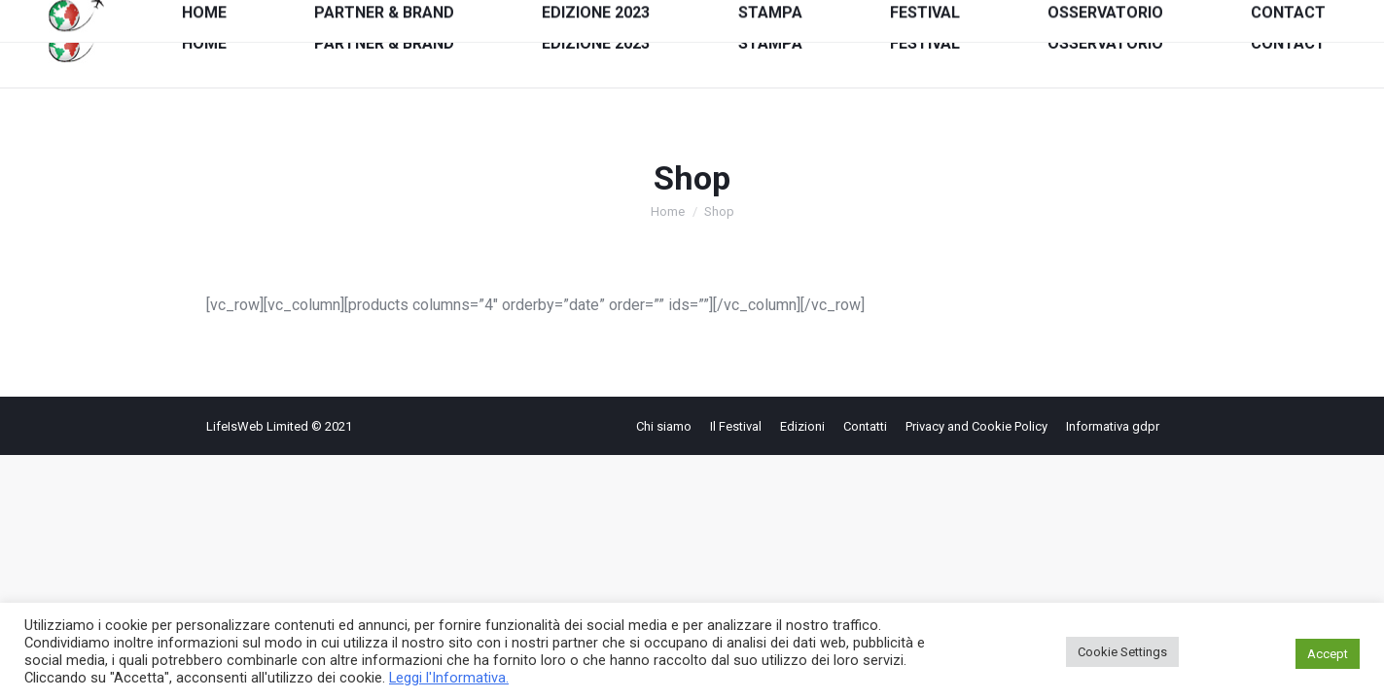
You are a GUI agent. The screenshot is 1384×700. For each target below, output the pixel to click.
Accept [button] (1327, 654)
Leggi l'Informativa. (449, 677)
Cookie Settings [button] (1122, 652)
